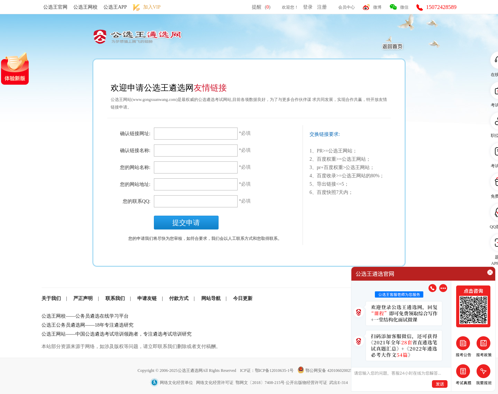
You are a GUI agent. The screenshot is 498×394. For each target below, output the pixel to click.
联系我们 (115, 298)
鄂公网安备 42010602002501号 (328, 370)
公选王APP (115, 7)
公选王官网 (55, 7)
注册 (322, 7)
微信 (404, 7)
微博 (377, 7)
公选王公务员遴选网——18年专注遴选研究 (87, 325)
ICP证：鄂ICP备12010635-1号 (267, 370)
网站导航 (211, 298)
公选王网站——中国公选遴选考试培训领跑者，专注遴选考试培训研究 (117, 334)
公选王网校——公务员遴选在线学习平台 (85, 316)
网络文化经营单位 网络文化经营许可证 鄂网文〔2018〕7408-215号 (218, 382)
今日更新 (242, 298)
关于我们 (51, 298)
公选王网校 (85, 7)
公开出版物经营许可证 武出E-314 (317, 382)
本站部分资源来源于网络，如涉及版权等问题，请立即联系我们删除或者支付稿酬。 (131, 346)
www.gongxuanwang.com (154, 99)
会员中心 (346, 7)
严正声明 (83, 298)
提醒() (261, 7)
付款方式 (178, 298)
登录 (308, 7)
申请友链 (147, 298)
